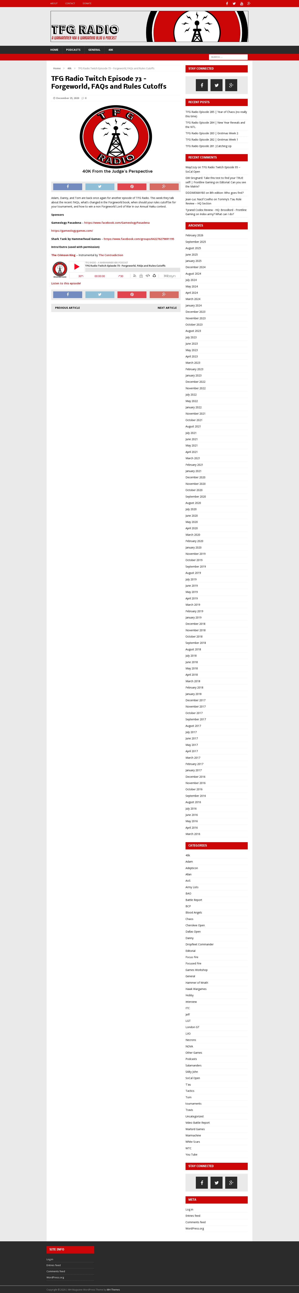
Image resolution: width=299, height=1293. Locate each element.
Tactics (190, 1090)
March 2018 (193, 680)
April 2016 (192, 827)
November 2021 (196, 413)
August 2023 (193, 330)
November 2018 (196, 629)
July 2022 (191, 394)
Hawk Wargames (196, 988)
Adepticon (192, 867)
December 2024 (195, 267)
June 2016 (192, 814)
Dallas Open (193, 931)
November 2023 (196, 317)
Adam (189, 861)
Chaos (189, 918)
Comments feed (196, 1221)
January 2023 (194, 375)
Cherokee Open (195, 925)
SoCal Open (193, 1077)
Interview (191, 1001)
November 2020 (196, 483)
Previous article (67, 307)
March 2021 (193, 458)
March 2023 (193, 362)
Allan (188, 874)
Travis (189, 1109)
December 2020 (195, 477)
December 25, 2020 (67, 97)
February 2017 (194, 763)
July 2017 (191, 731)
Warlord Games (195, 1128)
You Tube (191, 1154)
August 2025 (193, 247)
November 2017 (196, 706)
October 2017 (194, 712)
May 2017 (192, 744)
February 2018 (194, 687)
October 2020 (194, 489)
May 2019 (192, 591)
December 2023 (195, 311)
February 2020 (194, 540)
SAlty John (192, 1071)
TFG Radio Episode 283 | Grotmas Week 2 (212, 133)
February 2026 (194, 235)
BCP (188, 905)
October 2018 (194, 636)
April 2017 (192, 751)
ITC (188, 1007)
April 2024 (192, 292)
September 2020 (196, 496)
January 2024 (194, 305)
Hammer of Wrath (197, 982)
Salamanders (194, 1065)
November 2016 (196, 782)
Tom (188, 1096)
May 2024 (192, 286)
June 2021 (192, 439)
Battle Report (194, 899)
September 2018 (196, 642)
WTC (188, 1147)
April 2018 (192, 674)
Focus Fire (192, 956)
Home (54, 49)
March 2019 (193, 604)
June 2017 (192, 738)
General (94, 49)
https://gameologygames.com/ (72, 230)
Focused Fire (193, 963)
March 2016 (193, 833)
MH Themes (113, 1289)
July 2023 (191, 337)
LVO (188, 1033)
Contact (70, 3)
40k (110, 49)
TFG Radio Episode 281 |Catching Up (208, 145)
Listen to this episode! (66, 283)
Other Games (194, 1052)
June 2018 (192, 661)
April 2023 (192, 356)
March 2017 (193, 757)
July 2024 (191, 279)
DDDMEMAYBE (195, 192)
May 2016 (192, 821)
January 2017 (194, 770)
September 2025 (196, 241)
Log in (189, 1209)
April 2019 (192, 598)
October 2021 (194, 419)
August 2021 (193, 426)
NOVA (189, 1046)
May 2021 (192, 445)
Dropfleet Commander (200, 944)
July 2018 (191, 655)
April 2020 (192, 528)
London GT (192, 1026)
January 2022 (194, 407)
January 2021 (194, 470)
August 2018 (193, 649)
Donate (87, 3)
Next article (167, 307)
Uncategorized (194, 1116)
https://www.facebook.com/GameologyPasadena (117, 222)
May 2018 (192, 668)
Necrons (191, 1039)
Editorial (190, 950)
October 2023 (194, 324)
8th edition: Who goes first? (227, 192)
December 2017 (195, 700)
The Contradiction (111, 254)
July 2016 (191, 808)
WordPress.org (195, 1228)
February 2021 (194, 464)
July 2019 (191, 579)
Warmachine (193, 1135)
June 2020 (192, 515)
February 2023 (194, 368)
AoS (188, 880)
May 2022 (192, 400)
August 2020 (193, 502)
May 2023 (192, 349)
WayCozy (191, 167)
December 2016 (195, 776)
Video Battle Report (198, 1122)
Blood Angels (194, 912)
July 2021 (191, 432)
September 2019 (196, 566)
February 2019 (194, 610)
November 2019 (196, 553)
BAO (188, 893)
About (54, 3)
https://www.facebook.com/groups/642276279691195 (139, 238)
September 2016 (196, 795)
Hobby (190, 995)
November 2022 (196, 387)
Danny (190, 937)
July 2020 (191, 509)
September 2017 (196, 719)
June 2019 (192, 585)
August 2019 (193, 572)
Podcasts (73, 49)
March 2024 (193, 298)
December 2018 (195, 623)
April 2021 (192, 451)
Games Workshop (197, 969)
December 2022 (195, 381)
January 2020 (194, 547)
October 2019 (194, 559)
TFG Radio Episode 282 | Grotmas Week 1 (212, 139)
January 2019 (194, 617)
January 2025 (194, 260)
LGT (188, 1020)
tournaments (194, 1103)
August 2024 (193, 273)
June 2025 (192, 254)
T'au (188, 1084)
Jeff (188, 1014)
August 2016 (193, 801)
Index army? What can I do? (217, 213)
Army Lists (192, 886)
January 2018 (194, 693)
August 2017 (193, 725)
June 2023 (192, 343)
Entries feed (193, 1215)
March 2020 (193, 534)
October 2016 (194, 789)
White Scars (193, 1141)
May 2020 (192, 521)
